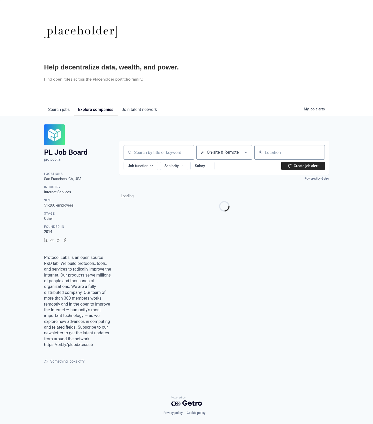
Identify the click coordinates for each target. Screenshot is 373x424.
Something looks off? (64, 361)
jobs (59, 109)
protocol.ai (52, 159)
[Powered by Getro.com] (186, 401)
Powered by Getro (317, 178)
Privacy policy (173, 413)
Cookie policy (196, 413)
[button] (141, 166)
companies (95, 109)
